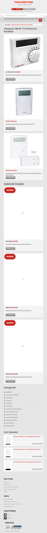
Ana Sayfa (7, 24)
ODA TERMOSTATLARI (12, 412)
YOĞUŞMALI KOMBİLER (12, 395)
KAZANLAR (9, 403)
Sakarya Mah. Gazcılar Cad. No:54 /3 (13, 504)
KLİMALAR (8, 400)
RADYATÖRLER (10, 423)
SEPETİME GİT (29, 9)
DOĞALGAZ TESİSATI (11, 420)
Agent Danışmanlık (14, 531)
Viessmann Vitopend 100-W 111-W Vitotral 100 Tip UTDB (20, 124)
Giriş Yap (16, 11)
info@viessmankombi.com (10, 501)
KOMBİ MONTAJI (10, 426)
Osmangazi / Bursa (8, 506)
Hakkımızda (7, 484)
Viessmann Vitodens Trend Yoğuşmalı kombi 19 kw (18, 244)
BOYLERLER (9, 406)
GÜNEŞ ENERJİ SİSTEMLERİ (13, 409)
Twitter (7, 514)
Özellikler (10, 79)
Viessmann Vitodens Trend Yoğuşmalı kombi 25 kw (18, 310)
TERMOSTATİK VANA (11, 414)
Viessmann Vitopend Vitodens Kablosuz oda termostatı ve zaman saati (23, 75)
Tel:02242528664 (8, 499)
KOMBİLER (9, 392)
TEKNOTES (9, 523)
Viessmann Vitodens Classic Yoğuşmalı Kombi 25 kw (19, 377)
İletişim (5, 491)
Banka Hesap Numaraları (10, 489)
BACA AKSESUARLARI (12, 417)
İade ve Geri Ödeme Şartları (25, 11)
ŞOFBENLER (9, 397)
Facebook (8, 518)
